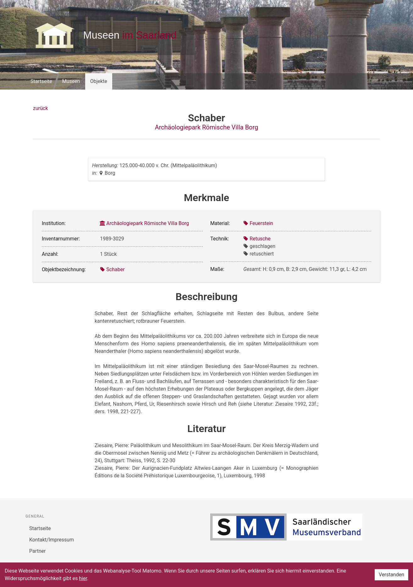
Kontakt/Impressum (51, 540)
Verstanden (391, 575)
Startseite (41, 81)
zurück (40, 108)
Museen (71, 81)
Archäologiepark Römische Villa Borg (206, 127)
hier (83, 578)
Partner (37, 551)
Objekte (98, 81)
